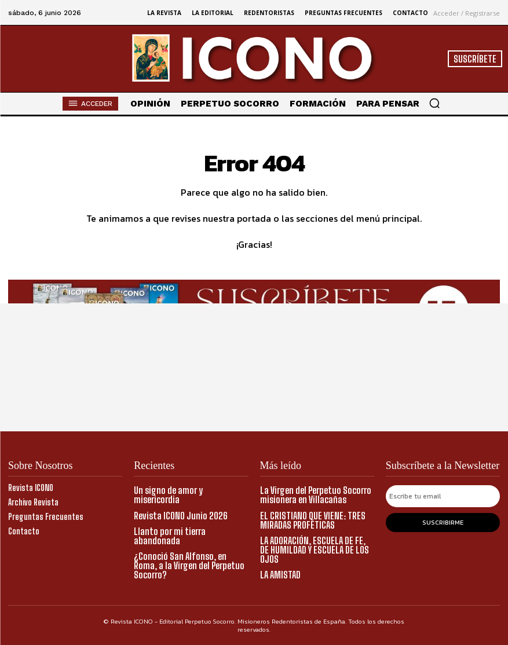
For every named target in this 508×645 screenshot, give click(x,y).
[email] (443, 496)
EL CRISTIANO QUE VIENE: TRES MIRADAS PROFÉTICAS (313, 520)
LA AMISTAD (280, 574)
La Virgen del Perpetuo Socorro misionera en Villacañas (315, 495)
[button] (434, 103)
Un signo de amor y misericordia (168, 495)
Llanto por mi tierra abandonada (170, 535)
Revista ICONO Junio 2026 (181, 515)
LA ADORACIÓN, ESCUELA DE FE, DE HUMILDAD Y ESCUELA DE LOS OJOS (314, 549)
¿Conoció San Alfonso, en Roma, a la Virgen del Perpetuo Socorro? (189, 565)
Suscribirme (442, 522)
